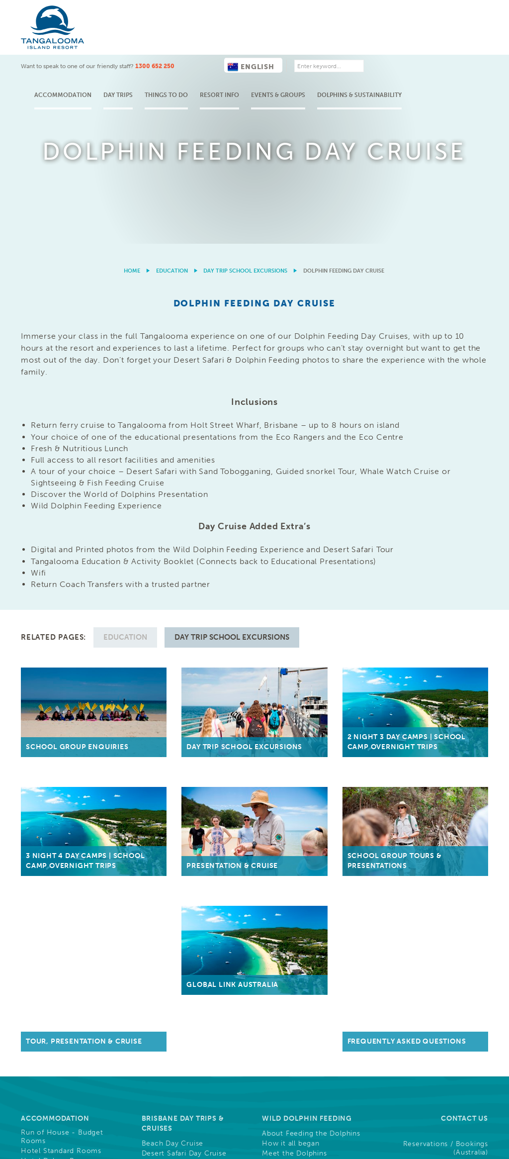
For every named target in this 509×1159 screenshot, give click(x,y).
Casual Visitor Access (179, 805)
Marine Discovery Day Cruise (192, 651)
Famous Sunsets (49, 782)
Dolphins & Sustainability (440, 40)
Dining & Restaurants (57, 763)
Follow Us (466, 925)
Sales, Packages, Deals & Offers (63, 718)
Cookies (363, 1102)
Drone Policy (467, 1111)
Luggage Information (178, 758)
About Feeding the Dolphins (311, 621)
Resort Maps (43, 812)
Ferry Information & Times (188, 738)
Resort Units (43, 658)
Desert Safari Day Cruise (184, 641)
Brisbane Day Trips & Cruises (183, 610)
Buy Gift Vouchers (300, 802)
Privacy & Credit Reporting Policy (438, 1102)
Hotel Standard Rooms (61, 638)
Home (132, 82)
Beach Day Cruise (173, 631)
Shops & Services (51, 772)
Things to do (246, 40)
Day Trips (198, 40)
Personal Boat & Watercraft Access (190, 781)
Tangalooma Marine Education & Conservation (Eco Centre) (303, 690)
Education (172, 82)
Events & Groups (359, 40)
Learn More (370, 1065)
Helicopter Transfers (177, 795)
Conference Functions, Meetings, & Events (191, 834)
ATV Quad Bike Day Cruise (188, 661)
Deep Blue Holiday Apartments (53, 691)
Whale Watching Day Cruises (192, 688)
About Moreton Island (59, 792)
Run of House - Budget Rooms (62, 624)
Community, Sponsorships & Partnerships (294, 941)
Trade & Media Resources (313, 832)
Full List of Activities (56, 899)
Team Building (166, 874)
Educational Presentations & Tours (311, 773)
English (331, 12)
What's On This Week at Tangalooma (68, 928)
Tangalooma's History (59, 802)
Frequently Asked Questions (451, 885)
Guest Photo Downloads (314, 901)
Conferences (164, 855)
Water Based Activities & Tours (64, 875)
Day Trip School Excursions (245, 82)
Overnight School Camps (306, 750)
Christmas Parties (172, 884)
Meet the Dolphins (294, 641)
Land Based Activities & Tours (72, 862)
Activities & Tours (57, 837)
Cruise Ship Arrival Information (53, 952)
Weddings (158, 865)
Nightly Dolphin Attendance (311, 651)
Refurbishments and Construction (55, 969)
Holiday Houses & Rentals (66, 705)
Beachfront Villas (51, 678)
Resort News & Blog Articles (183, 944)
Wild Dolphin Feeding (58, 852)
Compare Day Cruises (180, 698)
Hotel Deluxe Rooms (57, 648)
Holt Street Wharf (173, 748)
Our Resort (44, 747)
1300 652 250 (235, 11)
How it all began (291, 631)
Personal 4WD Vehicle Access (194, 768)
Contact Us (464, 605)
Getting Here (169, 722)
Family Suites (44, 668)
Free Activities (46, 889)
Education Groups (300, 735)
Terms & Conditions (307, 1102)
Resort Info (300, 40)
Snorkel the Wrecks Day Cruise (184, 674)
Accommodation (143, 40)
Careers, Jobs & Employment (294, 867)
